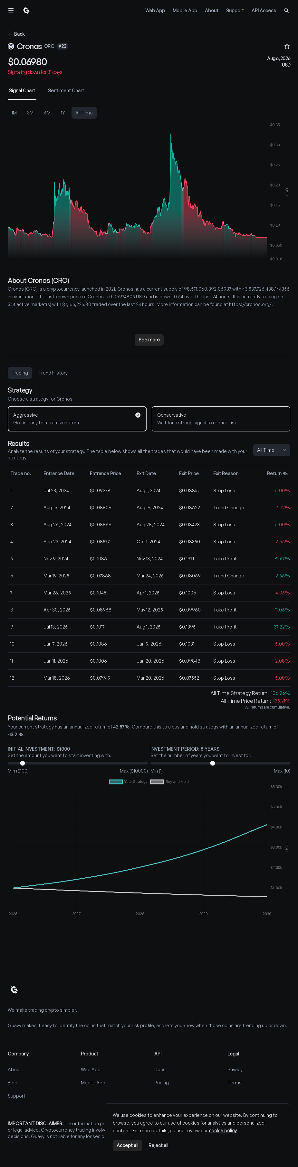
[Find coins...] (286, 10)
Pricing (161, 1082)
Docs (160, 1069)
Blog (12, 1082)
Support (235, 10)
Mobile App (185, 10)
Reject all (158, 1145)
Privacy (235, 1069)
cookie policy (223, 1130)
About (211, 10)
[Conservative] (221, 418)
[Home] (26, 10)
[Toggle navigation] (11, 10)
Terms (234, 1082)
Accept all (127, 1145)
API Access (264, 10)
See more (149, 339)
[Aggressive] (77, 418)
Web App (155, 10)
